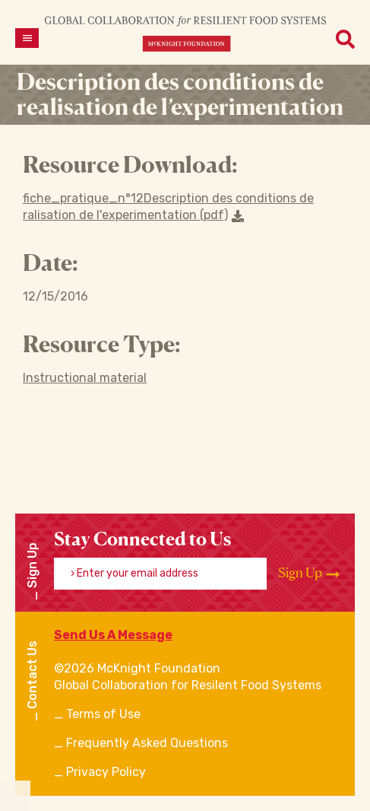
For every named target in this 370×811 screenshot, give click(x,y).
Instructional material (85, 378)
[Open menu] (27, 38)
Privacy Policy (106, 772)
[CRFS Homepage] (185, 33)
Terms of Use (103, 714)
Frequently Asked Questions (147, 743)
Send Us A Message (113, 635)
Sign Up (309, 573)
